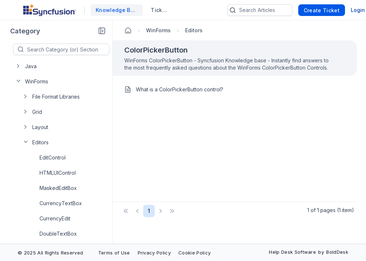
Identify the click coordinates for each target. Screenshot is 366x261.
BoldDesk (337, 252)
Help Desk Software (292, 252)
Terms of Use (114, 253)
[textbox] (68, 49)
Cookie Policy (194, 253)
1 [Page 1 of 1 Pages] (149, 211)
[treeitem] (63, 66)
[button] (102, 31)
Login (358, 10)
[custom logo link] (49, 10)
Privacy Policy (154, 253)
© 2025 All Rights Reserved (50, 253)
